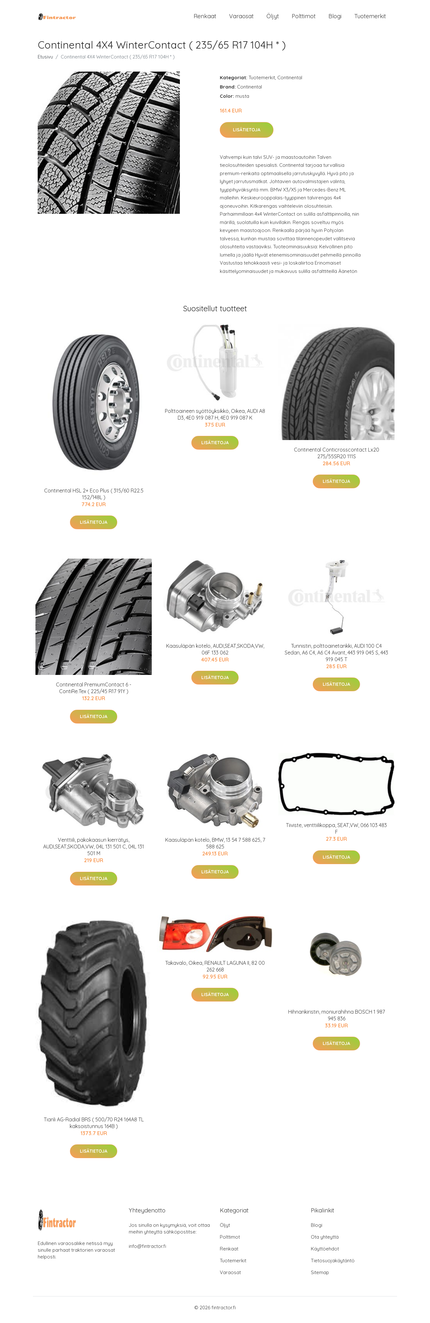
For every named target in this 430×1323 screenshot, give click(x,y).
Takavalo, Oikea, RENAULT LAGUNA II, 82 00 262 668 (215, 970)
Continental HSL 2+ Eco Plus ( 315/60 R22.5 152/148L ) (93, 498)
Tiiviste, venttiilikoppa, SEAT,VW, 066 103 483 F (336, 832)
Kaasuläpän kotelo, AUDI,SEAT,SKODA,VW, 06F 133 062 (215, 653)
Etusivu (45, 61)
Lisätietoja (246, 134)
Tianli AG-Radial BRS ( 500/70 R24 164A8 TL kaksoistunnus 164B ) (94, 1127)
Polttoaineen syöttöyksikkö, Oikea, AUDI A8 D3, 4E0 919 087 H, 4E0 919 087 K (215, 418)
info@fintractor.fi (147, 1251)
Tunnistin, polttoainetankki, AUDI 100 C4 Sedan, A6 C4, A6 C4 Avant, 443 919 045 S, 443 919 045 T (336, 657)
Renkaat (205, 18)
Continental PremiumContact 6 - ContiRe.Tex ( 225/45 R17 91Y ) (93, 692)
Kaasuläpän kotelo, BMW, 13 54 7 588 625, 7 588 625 (215, 847)
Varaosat (241, 18)
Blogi (335, 18)
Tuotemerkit (370, 18)
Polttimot (304, 18)
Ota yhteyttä (325, 1241)
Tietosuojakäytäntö (333, 1265)
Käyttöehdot (325, 1253)
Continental (289, 82)
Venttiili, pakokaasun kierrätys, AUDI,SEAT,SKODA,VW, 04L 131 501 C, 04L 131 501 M (93, 851)
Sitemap (320, 1277)
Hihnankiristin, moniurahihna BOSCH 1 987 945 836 (336, 1019)
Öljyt (272, 18)
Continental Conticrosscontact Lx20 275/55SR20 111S (336, 457)
